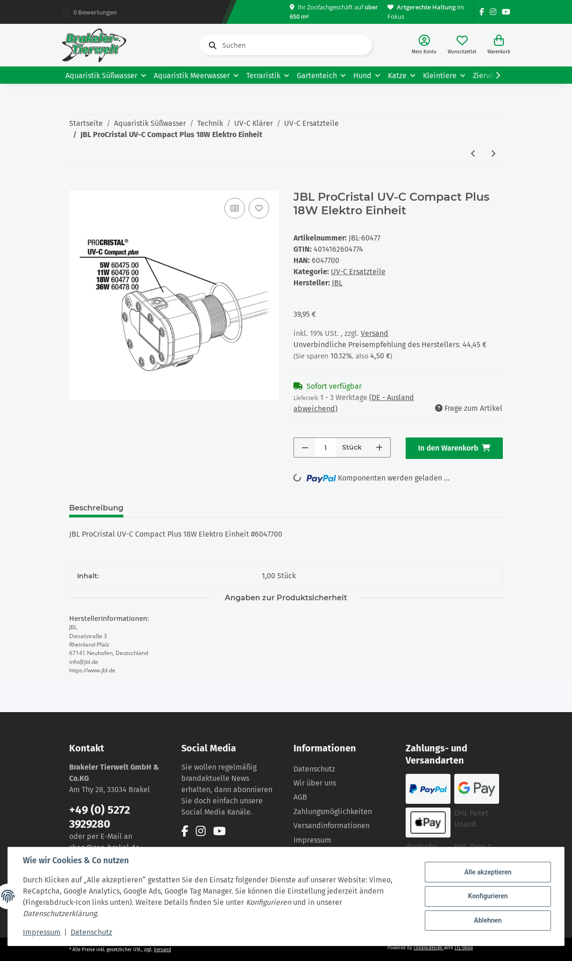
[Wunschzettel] (462, 45)
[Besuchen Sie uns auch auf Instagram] (493, 11)
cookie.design (429, 948)
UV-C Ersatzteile (358, 271)
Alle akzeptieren (487, 872)
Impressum (312, 840)
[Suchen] (286, 45)
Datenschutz (314, 768)
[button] (424, 45)
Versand (374, 333)
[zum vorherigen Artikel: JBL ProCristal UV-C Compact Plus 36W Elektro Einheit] (473, 154)
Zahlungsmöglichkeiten (332, 811)
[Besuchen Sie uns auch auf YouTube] (506, 11)
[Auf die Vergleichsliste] (234, 208)
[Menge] (325, 447)
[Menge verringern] (305, 447)
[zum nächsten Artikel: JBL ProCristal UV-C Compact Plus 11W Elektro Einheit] (493, 154)
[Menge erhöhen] (379, 447)
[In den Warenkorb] (76, 185)
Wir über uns (314, 783)
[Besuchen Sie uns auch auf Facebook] (481, 11)
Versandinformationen (331, 825)
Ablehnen (487, 920)
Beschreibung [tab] (96, 507)
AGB (300, 797)
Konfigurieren (488, 896)
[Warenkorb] (498, 45)
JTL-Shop (464, 948)
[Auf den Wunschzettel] (259, 208)
